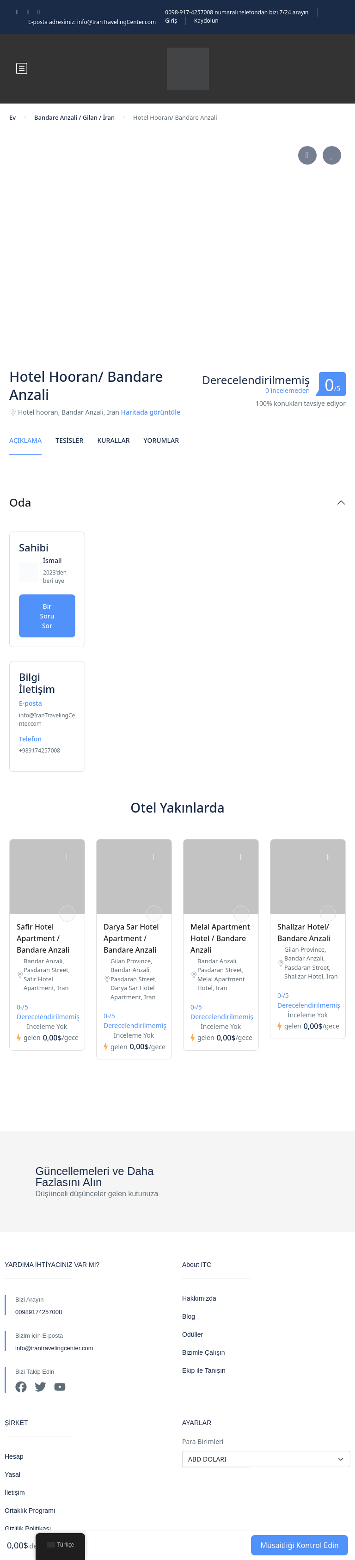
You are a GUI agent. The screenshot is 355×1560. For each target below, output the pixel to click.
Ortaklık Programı (30, 1510)
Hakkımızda (199, 1298)
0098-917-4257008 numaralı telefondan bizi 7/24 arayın (236, 12)
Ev (12, 117)
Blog (188, 1316)
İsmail (52, 560)
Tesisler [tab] (69, 440)
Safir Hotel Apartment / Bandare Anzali (43, 938)
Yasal (12, 1474)
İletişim (15, 1492)
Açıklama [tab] (25, 440)
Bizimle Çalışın (203, 1352)
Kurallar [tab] (113, 440)
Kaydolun (206, 20)
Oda (20, 502)
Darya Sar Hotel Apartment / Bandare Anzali (131, 938)
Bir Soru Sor (47, 616)
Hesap (14, 1456)
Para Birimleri (202, 1441)
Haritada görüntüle (151, 412)
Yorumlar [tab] (161, 440)
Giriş (171, 20)
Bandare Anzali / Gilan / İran (74, 117)
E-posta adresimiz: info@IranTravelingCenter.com (92, 22)
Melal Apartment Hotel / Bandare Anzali (220, 938)
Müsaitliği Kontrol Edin (299, 1545)
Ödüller (192, 1334)
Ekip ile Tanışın (204, 1370)
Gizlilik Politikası (28, 1528)
